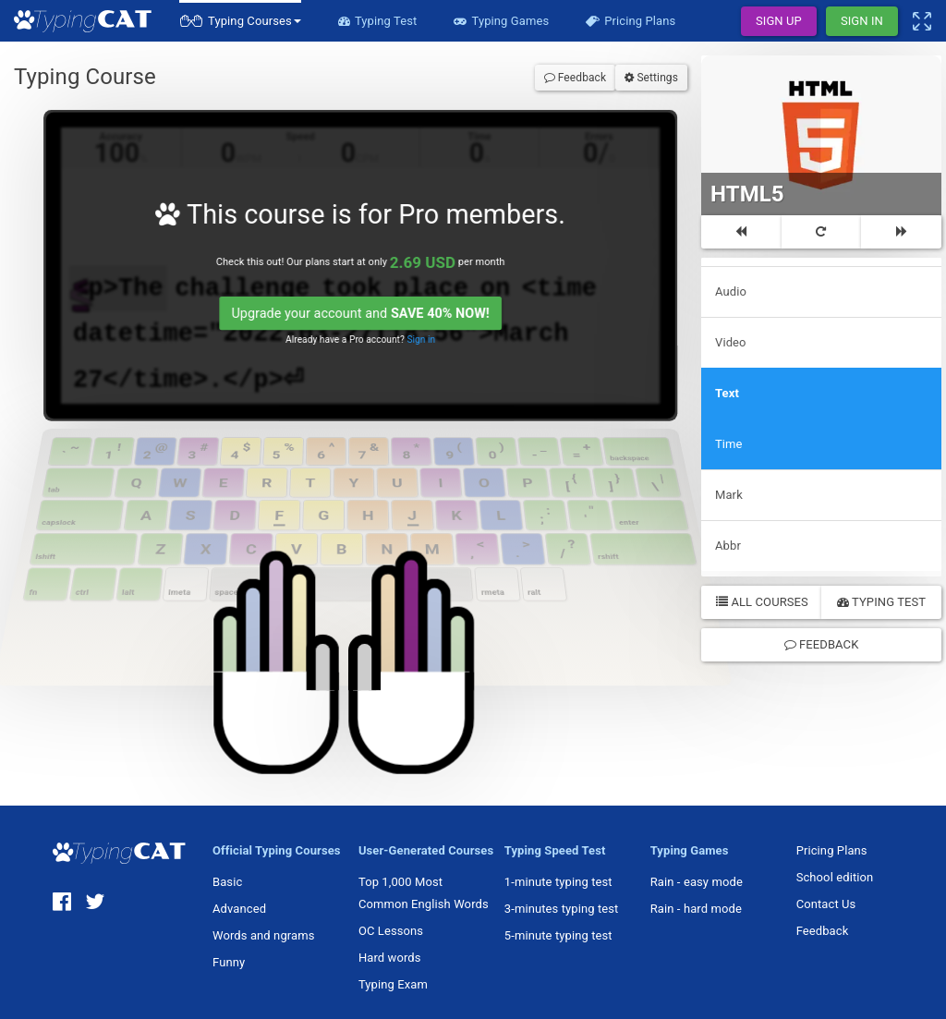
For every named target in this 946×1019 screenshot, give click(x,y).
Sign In (862, 21)
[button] (240, 21)
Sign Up (779, 21)
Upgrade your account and (353, 305)
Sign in (411, 331)
